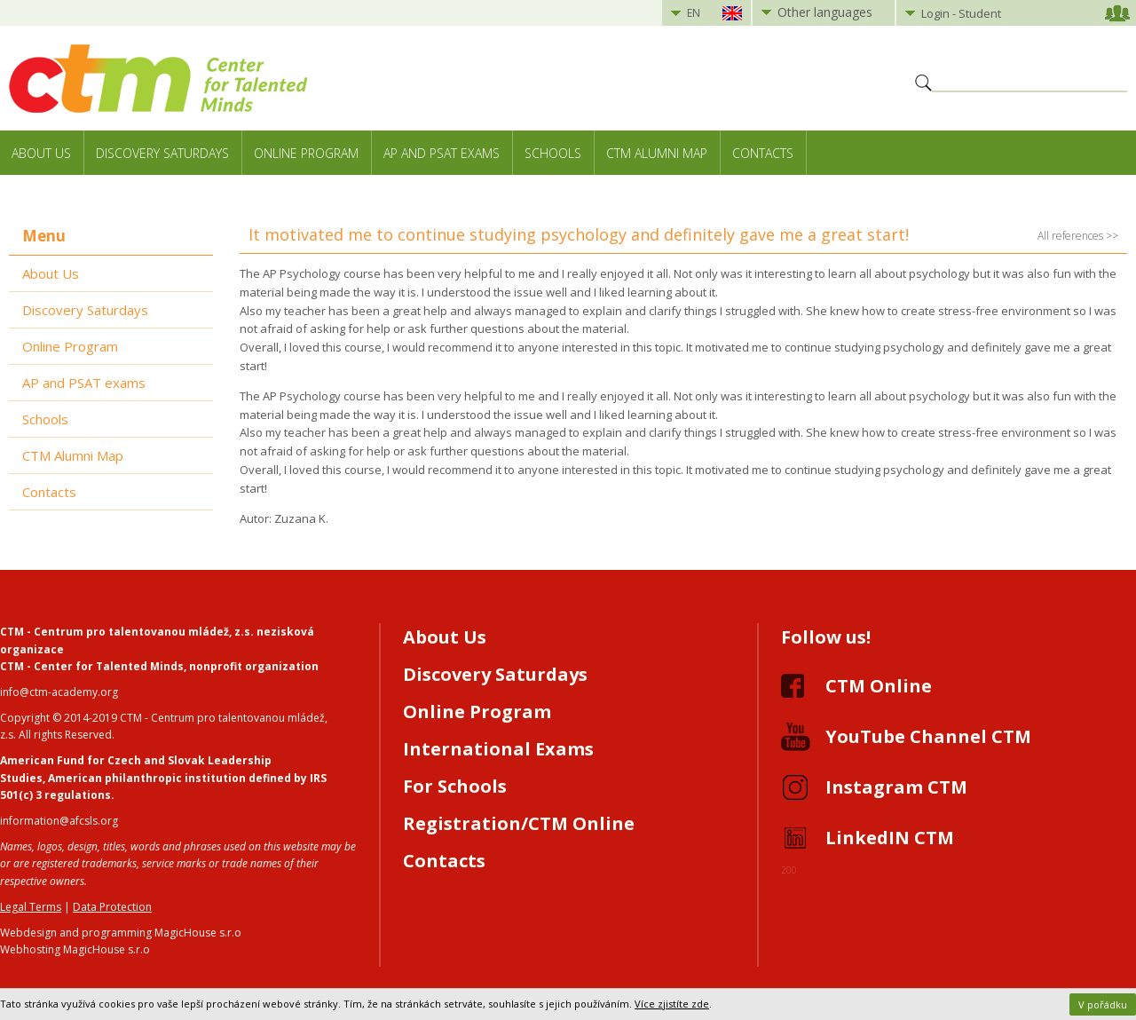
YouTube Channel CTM (928, 736)
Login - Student (961, 13)
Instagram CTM (896, 787)
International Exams (498, 749)
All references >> (1077, 235)
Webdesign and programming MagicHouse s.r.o (120, 932)
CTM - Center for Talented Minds (92, 666)
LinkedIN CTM (889, 838)
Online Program (306, 153)
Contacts (762, 153)
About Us (41, 153)
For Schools (455, 786)
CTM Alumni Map (656, 153)
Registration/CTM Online (519, 823)
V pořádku (1102, 1004)
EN (693, 12)
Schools (553, 153)
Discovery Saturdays (162, 153)
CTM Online (878, 686)
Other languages (824, 12)
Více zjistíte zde (672, 1003)
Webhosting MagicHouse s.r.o (75, 949)
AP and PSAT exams (441, 153)
